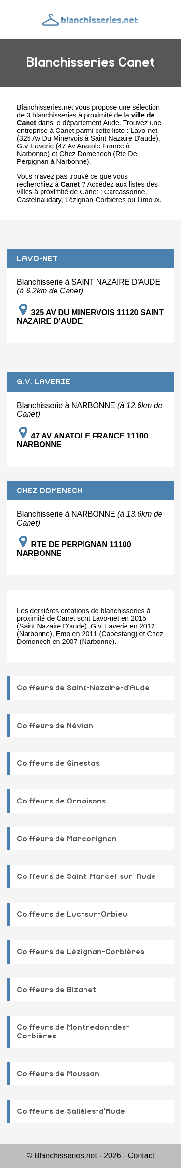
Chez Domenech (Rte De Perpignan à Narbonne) (77, 157)
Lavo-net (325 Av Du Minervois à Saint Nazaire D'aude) (87, 134)
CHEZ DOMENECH (50, 491)
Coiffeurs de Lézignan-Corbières (80, 952)
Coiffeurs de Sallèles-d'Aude (71, 1111)
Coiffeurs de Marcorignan (67, 839)
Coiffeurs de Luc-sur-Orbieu (72, 914)
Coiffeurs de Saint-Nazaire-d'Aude (83, 688)
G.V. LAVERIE (43, 382)
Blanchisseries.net (45, 107)
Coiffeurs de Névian (55, 726)
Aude (111, 123)
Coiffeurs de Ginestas (58, 763)
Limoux (148, 200)
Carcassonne (124, 192)
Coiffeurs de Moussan (58, 1074)
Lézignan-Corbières (95, 200)
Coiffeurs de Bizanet (56, 989)
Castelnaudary (39, 200)
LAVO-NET (37, 259)
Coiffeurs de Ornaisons (61, 801)
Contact (141, 1156)
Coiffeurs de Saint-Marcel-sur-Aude (86, 876)
